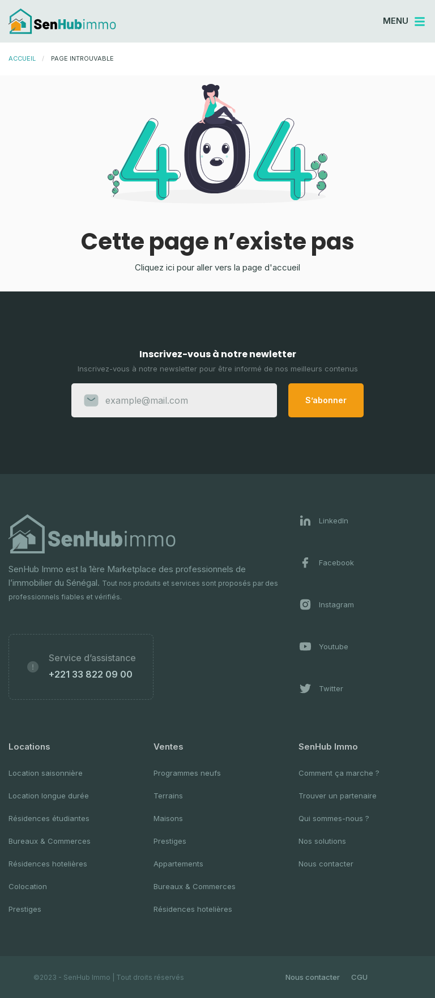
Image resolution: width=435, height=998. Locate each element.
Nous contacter (325, 863)
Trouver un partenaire (337, 795)
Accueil (22, 58)
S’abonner (326, 400)
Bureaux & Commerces (49, 840)
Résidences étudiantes (48, 818)
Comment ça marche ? (338, 772)
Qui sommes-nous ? (333, 818)
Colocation (27, 886)
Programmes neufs (187, 772)
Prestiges (24, 909)
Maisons (168, 818)
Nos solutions (322, 840)
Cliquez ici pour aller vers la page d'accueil (217, 267)
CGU (359, 977)
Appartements (178, 863)
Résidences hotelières (47, 863)
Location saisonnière (45, 772)
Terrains (168, 795)
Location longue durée (48, 795)
